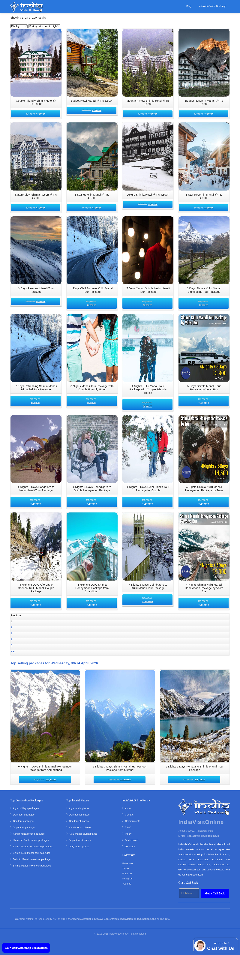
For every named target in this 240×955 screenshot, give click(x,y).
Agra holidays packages (26, 808)
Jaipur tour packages (24, 827)
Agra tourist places (79, 808)
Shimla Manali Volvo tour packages (32, 865)
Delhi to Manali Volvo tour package (31, 859)
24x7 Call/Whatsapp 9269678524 (26, 947)
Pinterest (127, 873)
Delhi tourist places (79, 814)
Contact (129, 814)
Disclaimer (130, 846)
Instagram (127, 878)
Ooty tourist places (79, 846)
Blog (188, 6)
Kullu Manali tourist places (83, 833)
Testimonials (131, 840)
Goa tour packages (23, 821)
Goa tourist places (79, 821)
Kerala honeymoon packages (28, 833)
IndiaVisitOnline (117, 933)
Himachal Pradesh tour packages (31, 840)
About (128, 808)
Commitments (132, 821)
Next (13, 651)
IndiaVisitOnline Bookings (212, 6)
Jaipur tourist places (80, 840)
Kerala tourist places (80, 827)
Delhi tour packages (23, 814)
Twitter (125, 868)
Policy (128, 833)
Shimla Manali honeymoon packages (33, 846)
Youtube (126, 883)
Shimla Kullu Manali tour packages (31, 852)
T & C (128, 827)
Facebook (127, 863)
